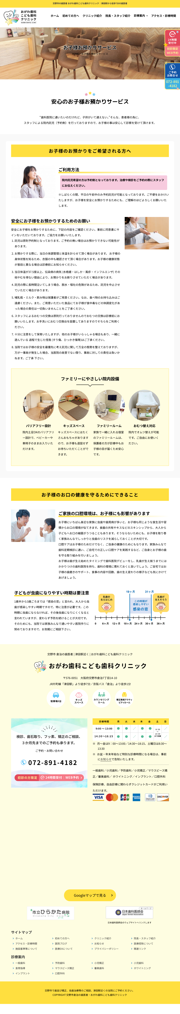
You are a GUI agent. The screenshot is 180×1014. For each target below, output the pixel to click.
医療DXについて (64, 958)
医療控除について (143, 953)
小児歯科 (112, 780)
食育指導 (20, 978)
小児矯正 (139, 780)
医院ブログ (61, 953)
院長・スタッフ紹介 (117, 16)
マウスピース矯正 (64, 978)
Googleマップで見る (90, 905)
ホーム (55, 16)
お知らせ (106, 769)
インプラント (143, 787)
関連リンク (140, 958)
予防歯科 (125, 780)
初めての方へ (70, 16)
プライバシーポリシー (106, 958)
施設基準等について (26, 958)
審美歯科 (103, 787)
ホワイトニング (122, 787)
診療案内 (139, 15)
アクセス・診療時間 (163, 16)
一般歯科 (98, 780)
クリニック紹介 (92, 16)
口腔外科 (159, 787)
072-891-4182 (52, 772)
